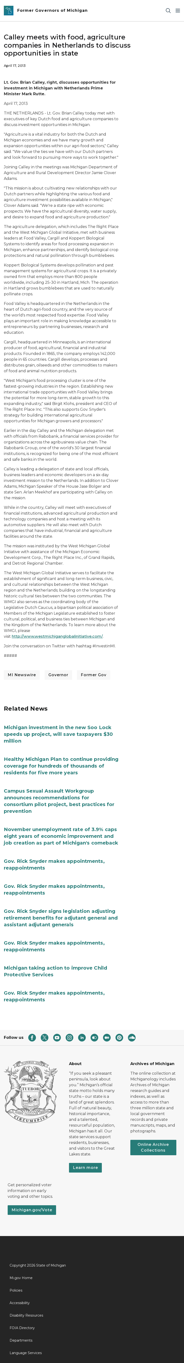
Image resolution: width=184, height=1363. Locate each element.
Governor (58, 675)
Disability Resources (26, 1315)
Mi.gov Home (21, 1278)
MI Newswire (22, 675)
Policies (16, 1290)
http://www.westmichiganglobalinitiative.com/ (57, 636)
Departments (21, 1340)
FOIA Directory (22, 1328)
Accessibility (20, 1303)
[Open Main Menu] (178, 11)
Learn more (85, 1167)
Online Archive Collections (153, 1147)
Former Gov (93, 675)
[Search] (168, 11)
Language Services (26, 1353)
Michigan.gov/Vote (32, 1210)
